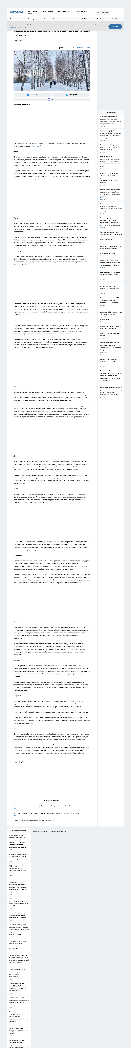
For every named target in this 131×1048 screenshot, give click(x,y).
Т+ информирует (33, 19)
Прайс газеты (10, 992)
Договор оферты (34, 990)
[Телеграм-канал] (71, 95)
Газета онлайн (63, 11)
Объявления (10, 990)
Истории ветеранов (16, 19)
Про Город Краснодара (44, 981)
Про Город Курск (27, 977)
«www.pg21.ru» (19, 996)
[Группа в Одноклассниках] (91, 977)
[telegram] (22, 762)
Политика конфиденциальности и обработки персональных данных (24, 1021)
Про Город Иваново (75, 974)
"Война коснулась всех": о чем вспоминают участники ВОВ (52, 822)
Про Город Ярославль (12, 977)
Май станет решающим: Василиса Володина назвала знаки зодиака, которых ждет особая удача (52, 814)
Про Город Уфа (58, 977)
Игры (30, 13)
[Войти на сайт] (120, 12)
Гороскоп (18, 40)
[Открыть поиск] (116, 12)
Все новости (32, 11)
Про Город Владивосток (29, 981)
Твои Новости (26, 974)
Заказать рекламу (70, 19)
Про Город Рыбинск (43, 977)
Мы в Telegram (101, 19)
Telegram (9, 987)
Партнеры (55, 992)
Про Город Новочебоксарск (14, 974)
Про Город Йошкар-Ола (44, 974)
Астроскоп (36, 146)
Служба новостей (83, 48)
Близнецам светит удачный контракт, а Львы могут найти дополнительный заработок (52, 807)
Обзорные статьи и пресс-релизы (61, 990)
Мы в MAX (115, 19)
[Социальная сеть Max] (52, 99)
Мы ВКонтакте (86, 19)
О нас (31, 987)
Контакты (55, 987)
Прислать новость (102, 12)
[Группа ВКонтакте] (32, 95)
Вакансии (56, 19)
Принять (115, 27)
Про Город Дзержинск (12, 981)
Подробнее (55, 1019)
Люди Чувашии (47, 11)
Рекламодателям (80, 11)
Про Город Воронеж (59, 974)
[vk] (16, 762)
